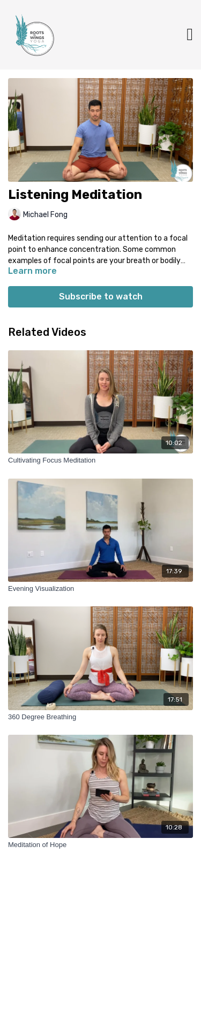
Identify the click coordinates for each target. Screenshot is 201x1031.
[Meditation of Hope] (100, 845)
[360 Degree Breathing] (100, 717)
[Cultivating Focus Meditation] (100, 460)
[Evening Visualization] (100, 588)
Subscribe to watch (101, 296)
